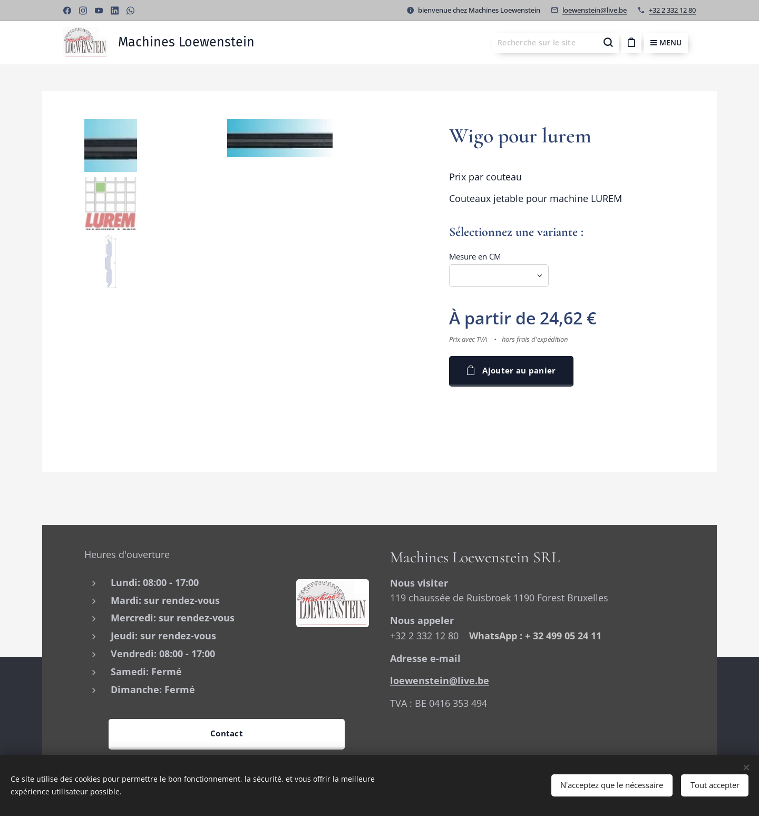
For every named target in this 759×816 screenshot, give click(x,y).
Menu (666, 42)
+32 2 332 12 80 (672, 10)
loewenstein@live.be (594, 10)
